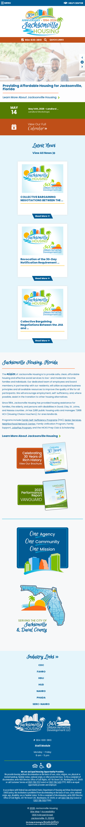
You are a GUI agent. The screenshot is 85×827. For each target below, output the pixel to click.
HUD (41, 684)
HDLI (41, 678)
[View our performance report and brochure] (42, 494)
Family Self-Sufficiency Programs (39, 420)
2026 (32, 808)
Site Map (35, 811)
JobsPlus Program (21, 427)
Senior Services (73, 420)
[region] (82, 62)
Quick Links (57, 39)
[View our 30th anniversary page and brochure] (42, 457)
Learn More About (31, 436)
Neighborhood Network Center (18, 423)
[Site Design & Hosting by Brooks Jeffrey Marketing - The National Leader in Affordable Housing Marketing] (42, 823)
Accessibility (48, 811)
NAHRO (41, 691)
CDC (41, 665)
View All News (43, 153)
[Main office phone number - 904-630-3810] (32, 39)
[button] (6, 2)
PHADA (41, 697)
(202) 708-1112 (34, 782)
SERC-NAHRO (41, 704)
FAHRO (41, 671)
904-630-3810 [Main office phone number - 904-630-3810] (43, 740)
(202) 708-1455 (55, 782)
